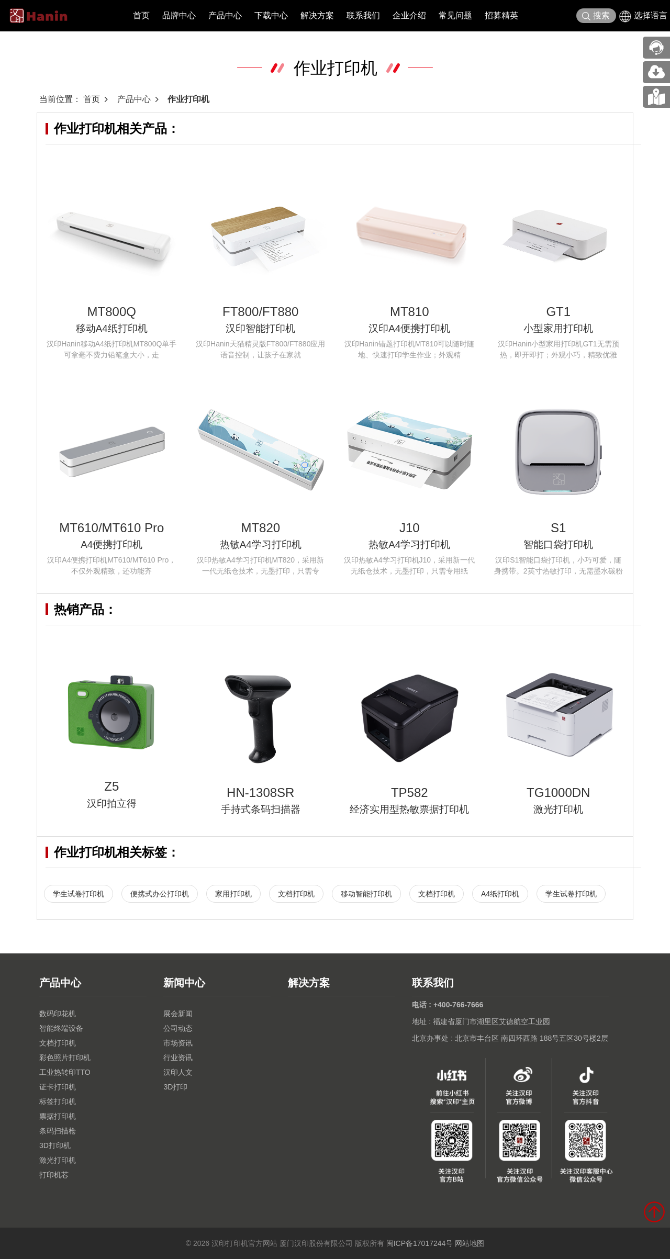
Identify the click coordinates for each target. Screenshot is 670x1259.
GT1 (558, 312)
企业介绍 (409, 15)
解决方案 (317, 15)
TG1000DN (558, 792)
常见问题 (455, 15)
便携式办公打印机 (159, 894)
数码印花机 (57, 1013)
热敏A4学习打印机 (261, 544)
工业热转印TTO (65, 1072)
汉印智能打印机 (260, 328)
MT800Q (111, 312)
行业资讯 (178, 1057)
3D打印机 (55, 1145)
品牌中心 (179, 15)
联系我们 (363, 15)
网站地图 (469, 1243)
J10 (409, 528)
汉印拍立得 (112, 803)
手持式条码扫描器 (260, 809)
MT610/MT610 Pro (111, 528)
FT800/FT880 (260, 312)
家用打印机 (233, 894)
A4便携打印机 (111, 544)
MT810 (409, 312)
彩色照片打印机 (65, 1057)
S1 (558, 528)
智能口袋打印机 (558, 544)
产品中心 (225, 15)
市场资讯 (178, 1043)
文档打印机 (296, 894)
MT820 (260, 528)
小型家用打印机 (558, 328)
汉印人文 (178, 1072)
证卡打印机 (57, 1087)
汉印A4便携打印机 (409, 328)
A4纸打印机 (500, 894)
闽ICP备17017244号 (419, 1243)
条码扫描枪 (57, 1131)
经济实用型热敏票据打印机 (409, 809)
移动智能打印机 (366, 894)
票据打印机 (57, 1116)
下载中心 (271, 15)
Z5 (111, 786)
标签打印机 (57, 1101)
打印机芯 (54, 1175)
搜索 (596, 16)
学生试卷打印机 (78, 894)
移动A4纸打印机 (112, 328)
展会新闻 (178, 1013)
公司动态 (178, 1028)
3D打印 (175, 1087)
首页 (141, 15)
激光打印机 (558, 809)
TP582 (409, 792)
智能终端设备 (61, 1028)
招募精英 (501, 15)
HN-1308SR (260, 792)
